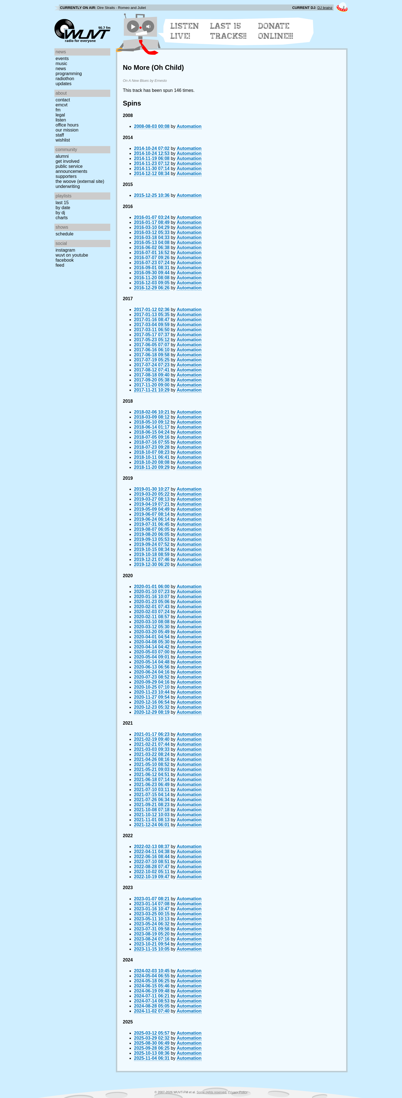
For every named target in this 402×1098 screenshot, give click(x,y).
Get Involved (67, 161)
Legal (60, 115)
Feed (60, 265)
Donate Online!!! (275, 31)
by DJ (60, 212)
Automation (189, 126)
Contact (63, 99)
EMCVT (62, 104)
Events (62, 58)
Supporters (66, 176)
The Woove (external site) (80, 181)
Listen (61, 120)
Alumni (62, 156)
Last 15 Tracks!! (228, 31)
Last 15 (62, 202)
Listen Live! (185, 31)
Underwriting (68, 186)
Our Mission (67, 130)
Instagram (65, 250)
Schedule (64, 233)
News (61, 68)
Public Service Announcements (71, 169)
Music (61, 63)
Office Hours (67, 125)
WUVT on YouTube (72, 255)
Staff (60, 135)
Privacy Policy (238, 1092)
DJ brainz (324, 8)
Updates (63, 83)
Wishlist (63, 140)
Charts (62, 217)
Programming (69, 73)
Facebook (65, 260)
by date (63, 207)
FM (58, 110)
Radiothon (65, 78)
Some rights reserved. (212, 1092)
